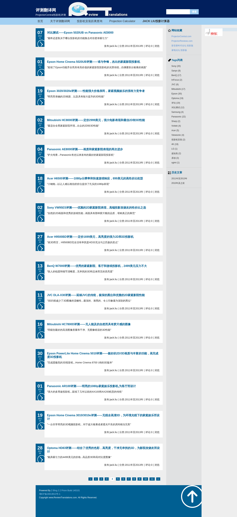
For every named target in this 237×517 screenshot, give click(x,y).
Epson (177, 93)
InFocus (177, 80)
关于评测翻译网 (60, 21)
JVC (175, 84)
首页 (40, 21)
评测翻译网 (46, 10)
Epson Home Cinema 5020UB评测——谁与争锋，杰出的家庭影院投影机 (93, 61)
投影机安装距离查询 (89, 21)
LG (175, 149)
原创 (175, 158)
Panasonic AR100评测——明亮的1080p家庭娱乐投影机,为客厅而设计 (91, 386)
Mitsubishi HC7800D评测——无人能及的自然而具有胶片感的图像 (89, 324)
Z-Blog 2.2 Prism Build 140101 (65, 490)
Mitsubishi (178, 89)
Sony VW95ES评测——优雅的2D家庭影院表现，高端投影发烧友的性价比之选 (96, 207)
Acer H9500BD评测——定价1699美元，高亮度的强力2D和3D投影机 (90, 236)
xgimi (176, 162)
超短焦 (176, 153)
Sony (176, 66)
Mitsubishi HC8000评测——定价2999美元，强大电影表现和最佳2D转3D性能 (96, 120)
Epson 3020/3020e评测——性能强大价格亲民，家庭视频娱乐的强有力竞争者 (96, 90)
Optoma (177, 98)
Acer (175, 130)
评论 (176, 103)
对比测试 (178, 107)
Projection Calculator (122, 21)
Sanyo (176, 70)
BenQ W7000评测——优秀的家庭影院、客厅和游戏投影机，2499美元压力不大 (97, 265)
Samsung (178, 112)
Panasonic (179, 116)
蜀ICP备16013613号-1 (49, 494)
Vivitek (176, 126)
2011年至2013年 (179, 178)
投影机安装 (178, 139)
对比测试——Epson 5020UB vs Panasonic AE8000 (80, 32)
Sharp (176, 121)
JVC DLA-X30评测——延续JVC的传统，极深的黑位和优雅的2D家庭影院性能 (96, 295)
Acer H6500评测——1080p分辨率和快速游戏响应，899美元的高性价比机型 (95, 178)
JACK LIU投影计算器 (156, 21)
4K (175, 144)
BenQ (176, 75)
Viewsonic (178, 135)
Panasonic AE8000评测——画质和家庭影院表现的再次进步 (85, 149)
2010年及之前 (178, 183)
